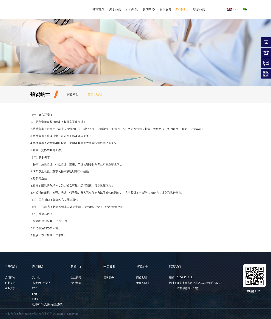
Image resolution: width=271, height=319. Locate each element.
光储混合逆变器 (41, 282)
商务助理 (72, 94)
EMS (35, 299)
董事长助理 (95, 94)
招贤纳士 (182, 9)
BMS (35, 293)
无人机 (36, 277)
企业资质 (10, 288)
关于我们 (115, 9)
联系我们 (199, 9)
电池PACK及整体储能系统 (47, 304)
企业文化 (10, 282)
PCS (35, 288)
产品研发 (132, 9)
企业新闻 (76, 277)
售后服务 (166, 9)
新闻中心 (149, 9)
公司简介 (10, 277)
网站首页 (98, 9)
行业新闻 (76, 282)
